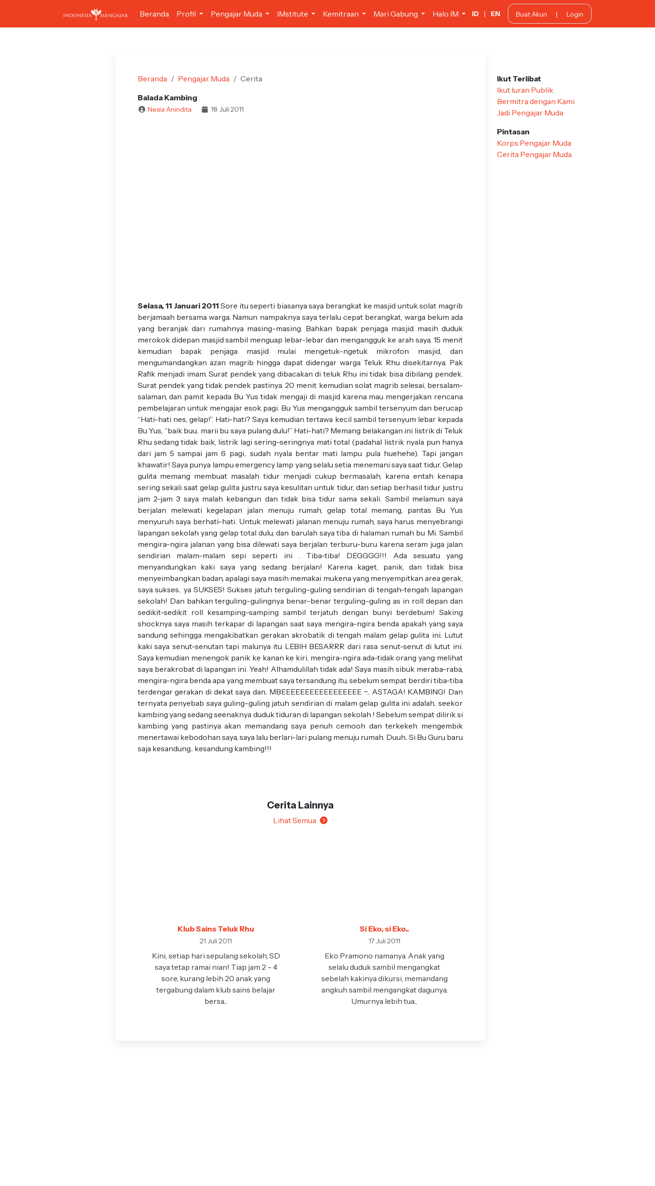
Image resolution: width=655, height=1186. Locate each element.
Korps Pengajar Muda (534, 143)
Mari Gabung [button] (396, 13)
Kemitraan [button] (341, 13)
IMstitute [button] (293, 13)
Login (575, 14)
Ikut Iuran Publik (525, 90)
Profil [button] (187, 13)
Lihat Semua (300, 820)
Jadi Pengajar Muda (530, 112)
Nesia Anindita (170, 109)
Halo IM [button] (446, 13)
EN (495, 13)
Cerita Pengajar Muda (534, 154)
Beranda (154, 13)
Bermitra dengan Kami (536, 101)
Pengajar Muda (204, 78)
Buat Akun (531, 14)
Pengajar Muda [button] (237, 13)
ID (475, 13)
